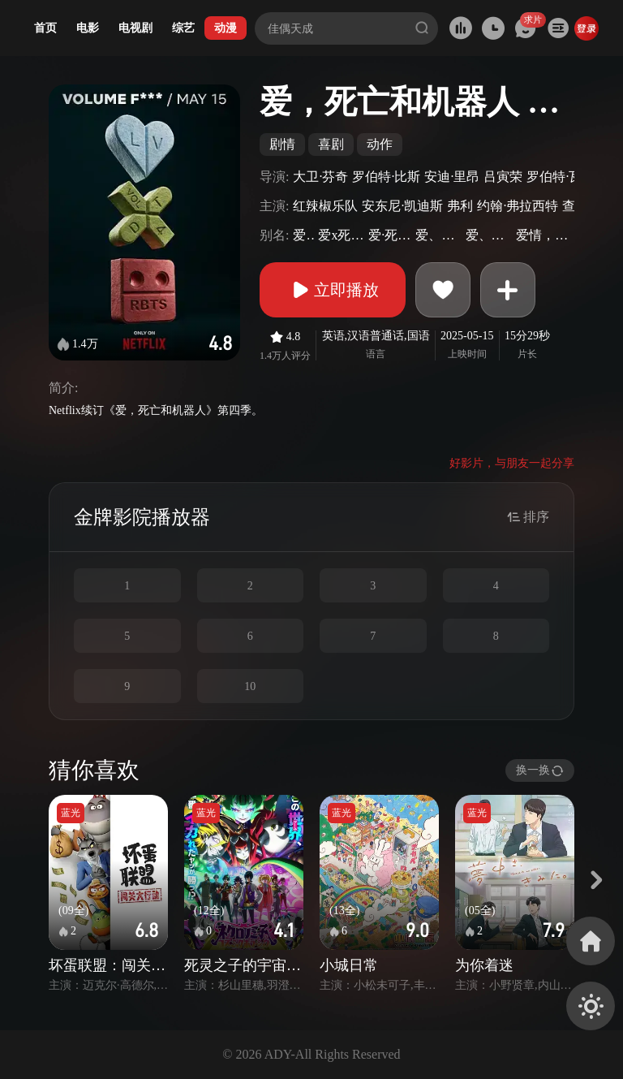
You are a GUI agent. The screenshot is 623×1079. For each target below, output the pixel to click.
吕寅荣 (502, 176)
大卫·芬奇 (320, 176)
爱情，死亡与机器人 (543, 235)
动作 (380, 144)
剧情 (282, 144)
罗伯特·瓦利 (560, 176)
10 (250, 686)
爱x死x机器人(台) (341, 235)
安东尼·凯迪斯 (402, 206)
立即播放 (332, 290)
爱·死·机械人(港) (389, 235)
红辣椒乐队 (325, 206)
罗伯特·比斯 (386, 176)
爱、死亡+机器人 (438, 235)
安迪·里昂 (451, 176)
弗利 (460, 206)
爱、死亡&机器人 (489, 235)
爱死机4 (303, 235)
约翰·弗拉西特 (517, 206)
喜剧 (331, 144)
